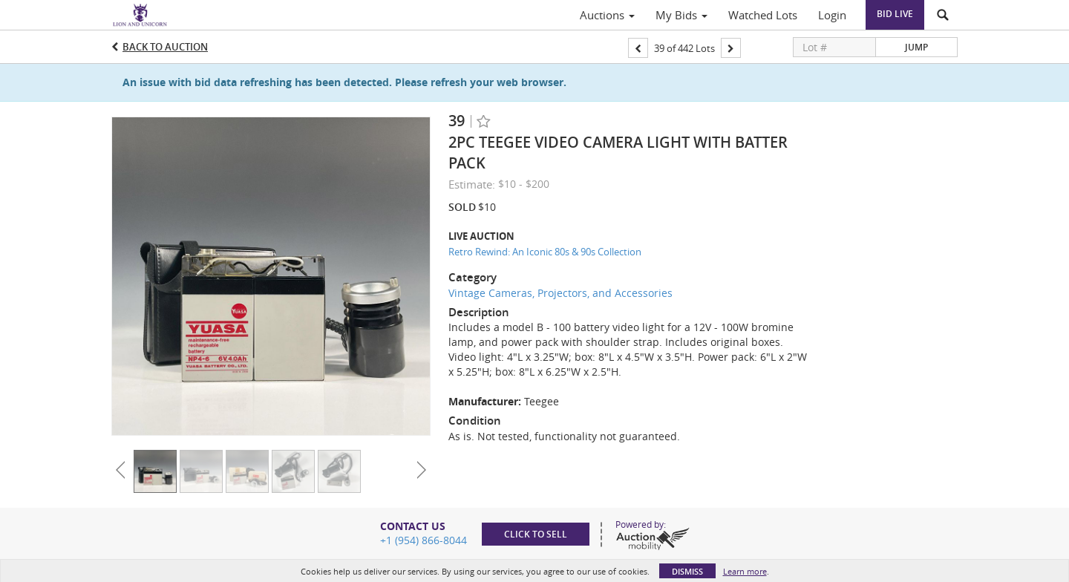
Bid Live (895, 13)
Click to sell (535, 534)
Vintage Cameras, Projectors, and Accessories (560, 293)
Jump (916, 47)
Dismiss (687, 571)
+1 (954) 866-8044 (423, 540)
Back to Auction (165, 46)
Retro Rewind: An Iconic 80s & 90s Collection (544, 251)
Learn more (745, 571)
